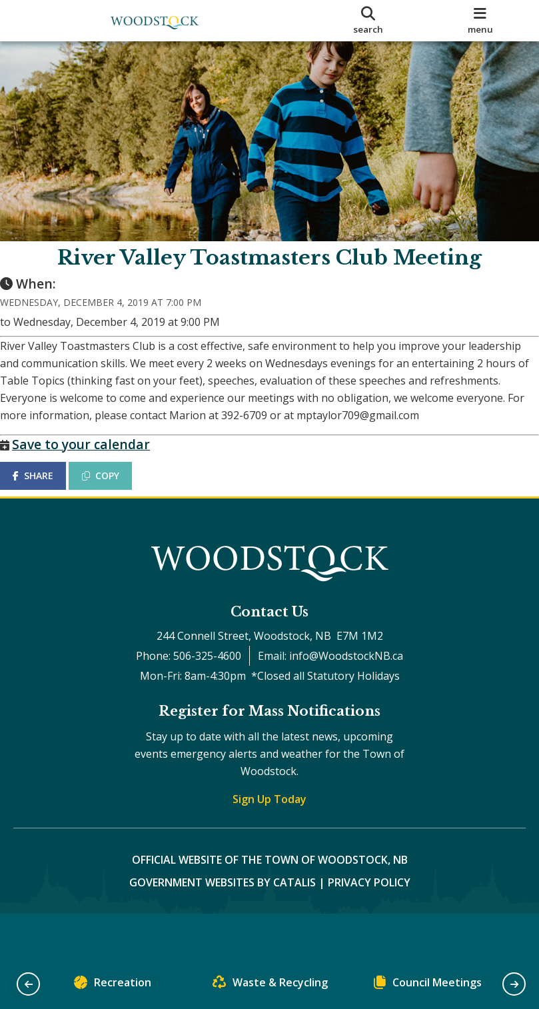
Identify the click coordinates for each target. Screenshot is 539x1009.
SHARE (46, 506)
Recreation (112, 985)
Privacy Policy (369, 926)
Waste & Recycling (270, 985)
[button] (28, 984)
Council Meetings (428, 985)
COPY (114, 506)
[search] (368, 20)
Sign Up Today (269, 843)
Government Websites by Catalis (222, 926)
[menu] (480, 20)
